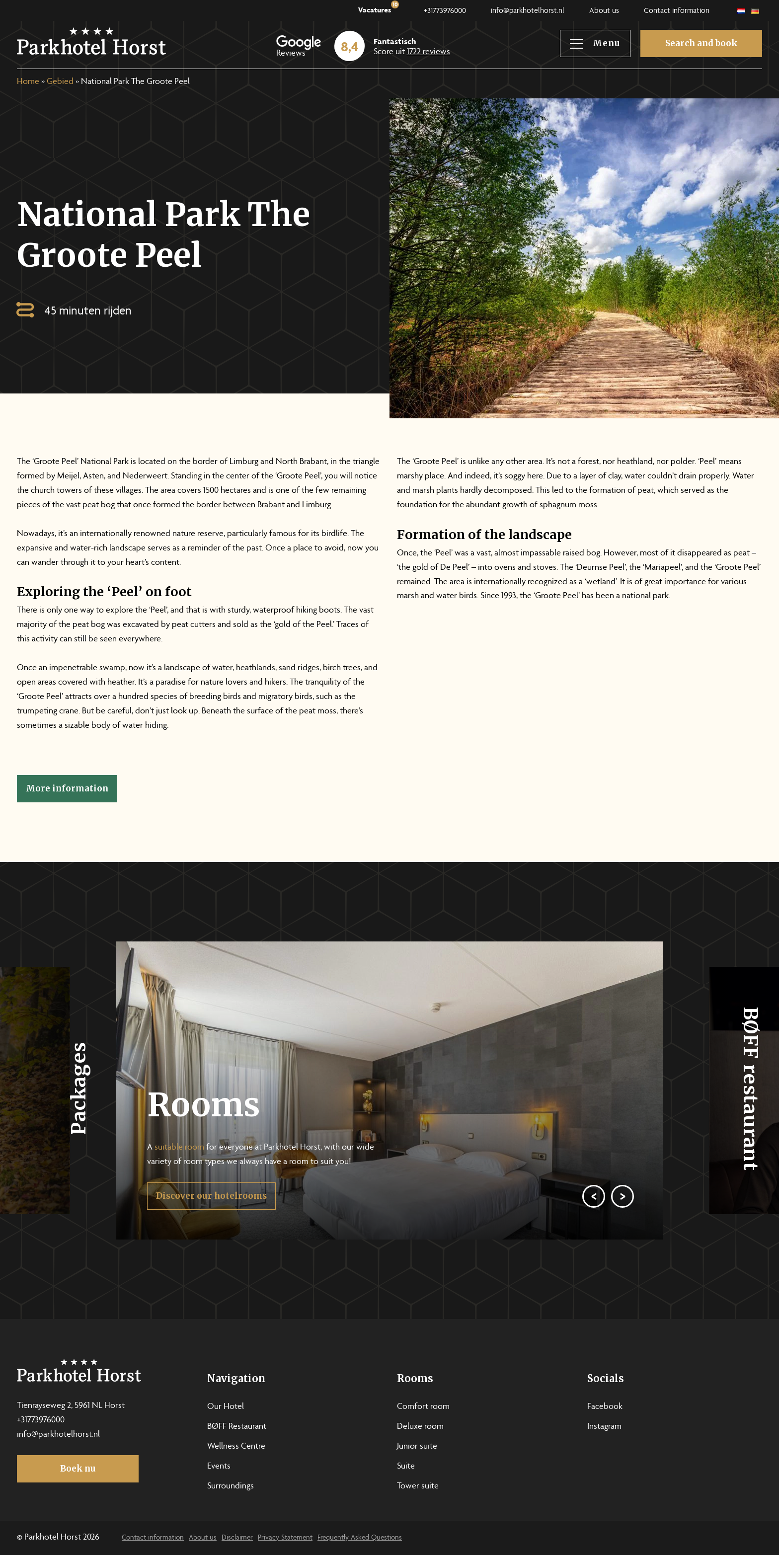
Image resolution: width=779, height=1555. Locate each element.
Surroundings (230, 1486)
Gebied (60, 82)
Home (28, 82)
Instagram (604, 1426)
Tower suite (418, 1486)
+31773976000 (445, 11)
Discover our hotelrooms (211, 1220)
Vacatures (378, 8)
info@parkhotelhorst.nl (527, 11)
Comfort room (423, 1406)
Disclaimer (237, 1538)
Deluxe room (420, 1426)
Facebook (605, 1406)
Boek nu (78, 1468)
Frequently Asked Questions (359, 1538)
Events (219, 1466)
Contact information (676, 11)
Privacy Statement (285, 1538)
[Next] (622, 1221)
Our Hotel (225, 1406)
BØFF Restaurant (236, 1426)
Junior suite (417, 1446)
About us (604, 11)
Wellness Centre (236, 1446)
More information (67, 788)
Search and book (701, 43)
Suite (406, 1466)
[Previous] (593, 1221)
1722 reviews (428, 52)
